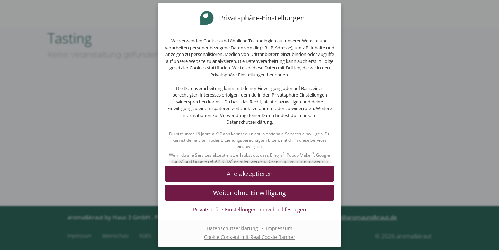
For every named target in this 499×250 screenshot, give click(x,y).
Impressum (279, 228)
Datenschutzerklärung (249, 122)
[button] (249, 173)
